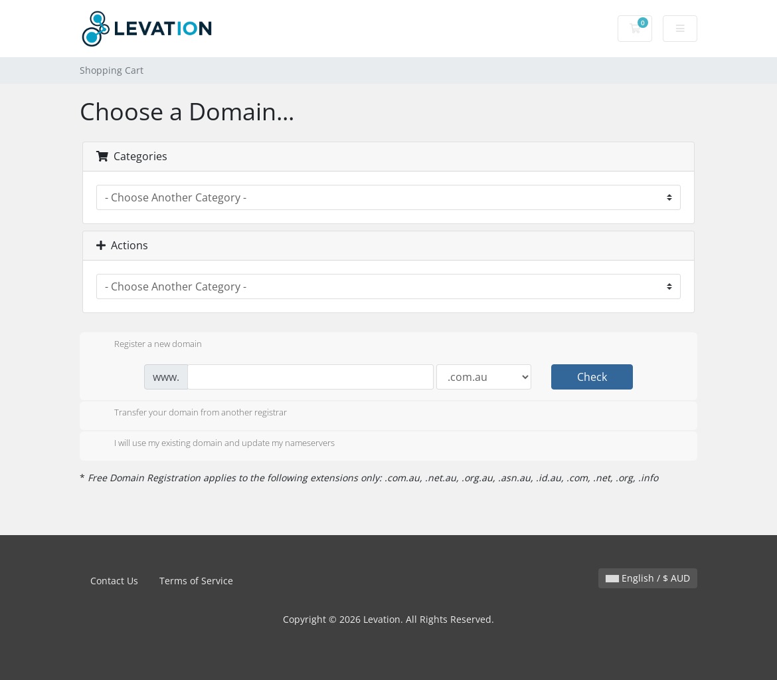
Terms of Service (196, 580)
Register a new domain (147, 345)
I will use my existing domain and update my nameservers (214, 444)
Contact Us (114, 580)
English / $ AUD (648, 578)
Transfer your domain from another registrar (190, 413)
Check (592, 377)
